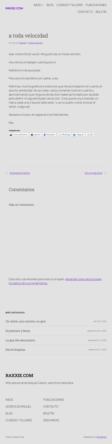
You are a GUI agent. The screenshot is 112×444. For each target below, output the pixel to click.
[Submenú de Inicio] (43, 5)
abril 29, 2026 (100, 321)
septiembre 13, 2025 (97, 340)
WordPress (101, 437)
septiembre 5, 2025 (97, 349)
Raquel (22, 42)
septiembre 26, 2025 (96, 330)
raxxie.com (14, 8)
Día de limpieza (15, 349)
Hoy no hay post (93, 173)
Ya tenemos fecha (20, 173)
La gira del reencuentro (20, 340)
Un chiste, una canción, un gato (26, 321)
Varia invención (36, 42)
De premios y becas (18, 331)
